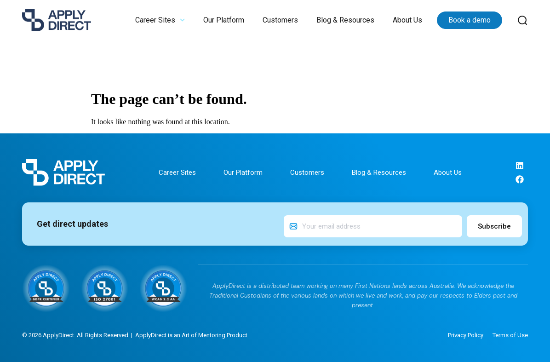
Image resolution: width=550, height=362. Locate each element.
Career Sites (160, 20)
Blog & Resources (345, 20)
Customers (280, 20)
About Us (407, 20)
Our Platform (223, 20)
